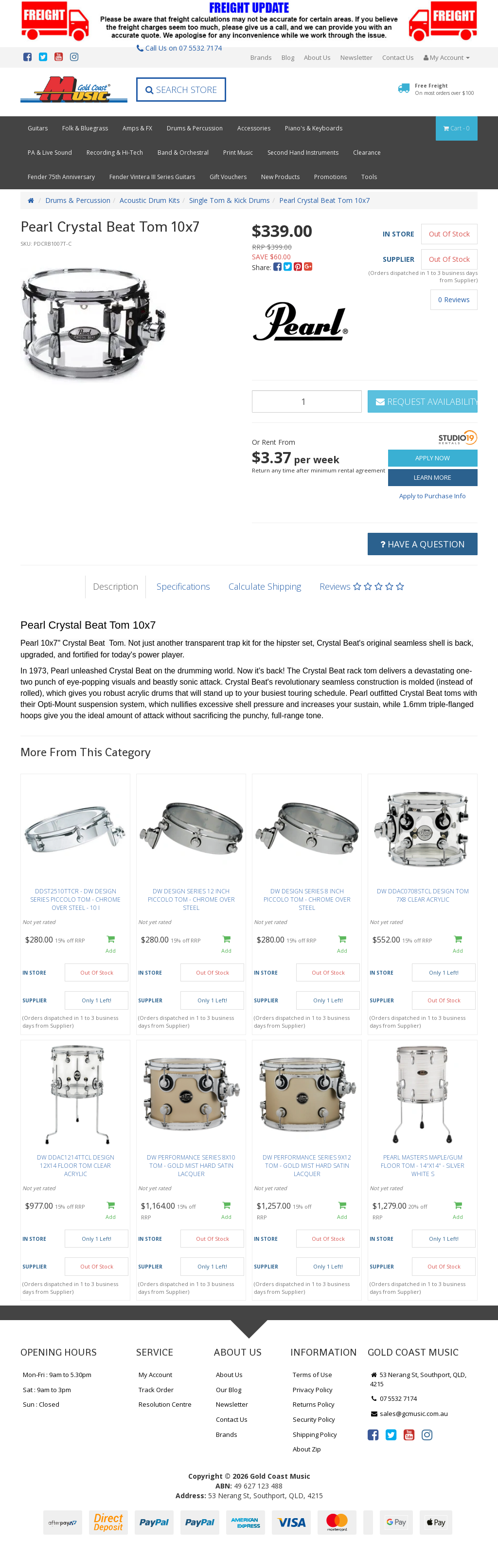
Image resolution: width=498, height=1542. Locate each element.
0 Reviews (454, 299)
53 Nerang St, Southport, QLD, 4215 (418, 1379)
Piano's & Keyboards (313, 128)
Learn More (432, 477)
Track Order (156, 1389)
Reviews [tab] (362, 586)
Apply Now (432, 458)
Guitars (38, 128)
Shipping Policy (315, 1434)
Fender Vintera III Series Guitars (152, 177)
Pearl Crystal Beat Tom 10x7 (324, 200)
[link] (373, 1434)
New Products (280, 177)
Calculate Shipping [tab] (265, 586)
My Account (155, 1374)
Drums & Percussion (195, 128)
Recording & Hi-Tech (115, 152)
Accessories (253, 128)
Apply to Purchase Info (432, 495)
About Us (317, 57)
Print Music (238, 152)
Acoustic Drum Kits (150, 200)
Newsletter (356, 57)
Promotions (330, 177)
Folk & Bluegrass (85, 128)
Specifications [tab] (183, 586)
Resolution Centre (165, 1404)
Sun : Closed (41, 1404)
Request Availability (427, 401)
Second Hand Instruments (302, 152)
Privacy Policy (313, 1389)
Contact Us (398, 57)
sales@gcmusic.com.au (409, 1413)
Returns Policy (314, 1404)
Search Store (181, 89)
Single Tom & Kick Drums (229, 200)
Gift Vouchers (228, 177)
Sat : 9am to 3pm (47, 1389)
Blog (288, 57)
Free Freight (444, 89)
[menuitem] (278, 267)
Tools (369, 177)
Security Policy (314, 1419)
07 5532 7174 (393, 1398)
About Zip (307, 1449)
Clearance (367, 152)
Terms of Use (312, 1374)
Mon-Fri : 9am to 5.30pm (57, 1374)
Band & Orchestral (183, 152)
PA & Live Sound (50, 152)
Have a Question (422, 544)
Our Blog (228, 1389)
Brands (261, 57)
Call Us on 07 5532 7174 (179, 48)
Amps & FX (137, 128)
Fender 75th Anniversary (61, 177)
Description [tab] (115, 586)
